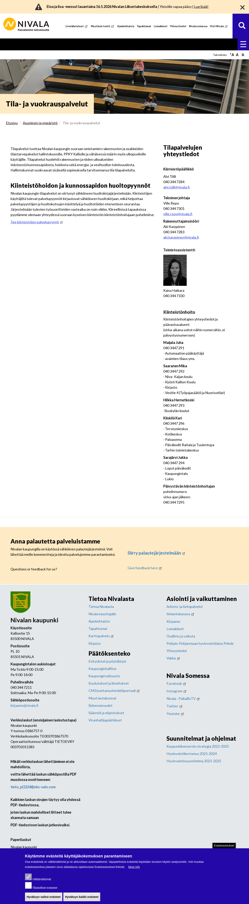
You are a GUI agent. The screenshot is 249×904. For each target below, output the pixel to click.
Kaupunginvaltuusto (104, 675)
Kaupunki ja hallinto (226, 44)
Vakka (173, 657)
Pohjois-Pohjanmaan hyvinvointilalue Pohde (200, 642)
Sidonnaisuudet (100, 704)
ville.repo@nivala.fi (177, 213)
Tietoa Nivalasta (101, 606)
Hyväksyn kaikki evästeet (81, 899)
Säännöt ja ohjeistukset (106, 712)
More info (134, 869)
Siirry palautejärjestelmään (157, 552)
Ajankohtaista (125, 26)
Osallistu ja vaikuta (180, 635)
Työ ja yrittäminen (191, 44)
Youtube (175, 713)
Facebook (176, 682)
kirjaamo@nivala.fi (24, 704)
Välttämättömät (41, 881)
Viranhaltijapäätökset (105, 719)
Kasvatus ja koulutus (82, 44)
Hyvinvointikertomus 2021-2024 (191, 753)
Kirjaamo (173, 620)
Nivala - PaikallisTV (183, 697)
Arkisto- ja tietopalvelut (184, 606)
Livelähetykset (76, 26)
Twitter (174, 705)
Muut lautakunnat (102, 697)
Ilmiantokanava (180, 613)
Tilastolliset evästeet (44, 890)
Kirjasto (94, 642)
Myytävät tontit (103, 26)
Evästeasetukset (224, 847)
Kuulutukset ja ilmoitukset (108, 682)
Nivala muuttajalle (102, 613)
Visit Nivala (219, 26)
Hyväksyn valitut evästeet (44, 899)
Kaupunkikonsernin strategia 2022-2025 (197, 745)
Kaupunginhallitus (102, 668)
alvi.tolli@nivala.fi (176, 186)
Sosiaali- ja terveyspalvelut (126, 44)
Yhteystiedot (178, 26)
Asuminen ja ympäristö (42, 44)
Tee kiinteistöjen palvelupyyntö (37, 221)
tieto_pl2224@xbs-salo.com (33, 786)
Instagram (176, 690)
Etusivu (13, 44)
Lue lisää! (201, 6)
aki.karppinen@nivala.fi (181, 236)
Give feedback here (145, 567)
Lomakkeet (160, 26)
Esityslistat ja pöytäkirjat (107, 660)
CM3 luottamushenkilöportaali (114, 690)
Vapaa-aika (162, 44)
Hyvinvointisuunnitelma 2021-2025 (193, 760)
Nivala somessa (198, 26)
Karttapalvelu (101, 635)
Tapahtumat (144, 26)
